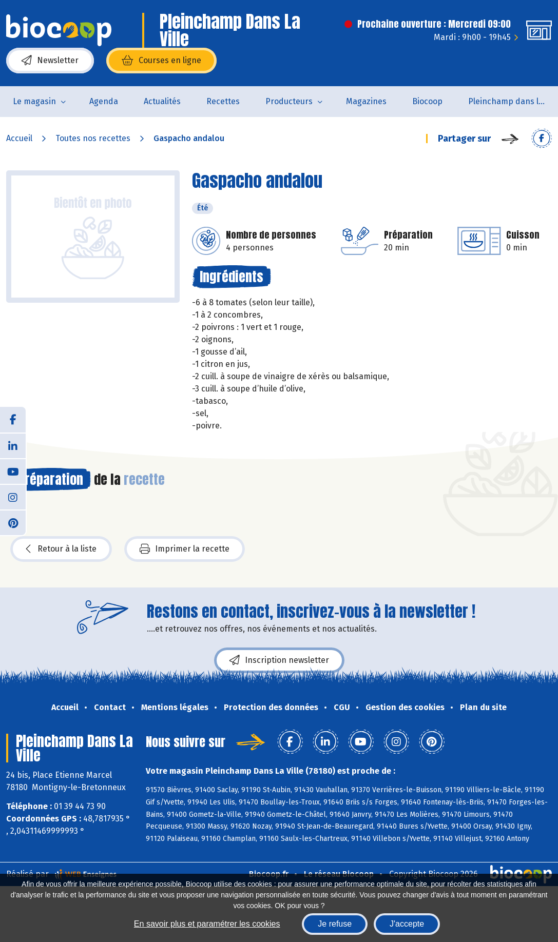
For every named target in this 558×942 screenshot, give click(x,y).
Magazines (366, 101)
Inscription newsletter (279, 660)
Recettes (223, 101)
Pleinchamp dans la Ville (513, 101)
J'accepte (407, 923)
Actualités (162, 101)
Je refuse (335, 923)
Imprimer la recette (184, 549)
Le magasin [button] (34, 101)
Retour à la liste (61, 549)
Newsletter (50, 60)
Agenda (103, 101)
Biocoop (427, 101)
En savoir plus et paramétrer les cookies (207, 923)
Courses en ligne (161, 60)
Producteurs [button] (289, 101)
